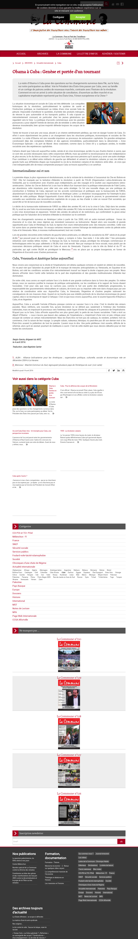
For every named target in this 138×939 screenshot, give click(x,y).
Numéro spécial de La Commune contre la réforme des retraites (24, 832)
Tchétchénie (102, 540)
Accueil (21, 53)
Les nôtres (82, 821)
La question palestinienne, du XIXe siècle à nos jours (23, 822)
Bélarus (85, 533)
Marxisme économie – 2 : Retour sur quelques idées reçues (57, 830)
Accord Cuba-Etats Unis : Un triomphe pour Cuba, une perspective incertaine (105, 387)
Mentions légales (86, 934)
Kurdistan (63, 538)
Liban (72, 538)
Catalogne (28, 536)
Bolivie (102, 533)
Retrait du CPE (17, 920)
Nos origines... (17, 887)
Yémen (33, 543)
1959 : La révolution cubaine (22, 435)
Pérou (33, 540)
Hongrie (30, 538)
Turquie (119, 540)
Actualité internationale (23, 530)
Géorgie (118, 536)
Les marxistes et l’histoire (54, 847)
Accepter (80, 17)
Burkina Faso (17, 536)
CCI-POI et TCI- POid (22, 496)
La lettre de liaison (106, 829)
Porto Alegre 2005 (44, 540)
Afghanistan (16, 533)
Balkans (77, 533)
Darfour (70, 536)
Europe (15, 553)
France (15, 503)
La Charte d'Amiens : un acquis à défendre (27, 880)
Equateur (87, 536)
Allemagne (43, 533)
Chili (36, 536)
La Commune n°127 (69, 718)
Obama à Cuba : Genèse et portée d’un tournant (29, 407)
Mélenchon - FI (19, 500)
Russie (79, 540)
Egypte (78, 536)
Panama (25, 540)
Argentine (67, 533)
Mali (77, 538)
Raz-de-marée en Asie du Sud (64, 540)
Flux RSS (72, 934)
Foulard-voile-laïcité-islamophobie (29, 518)
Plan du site (101, 934)
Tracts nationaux (85, 832)
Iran (42, 538)
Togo (112, 540)
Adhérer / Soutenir (113, 53)
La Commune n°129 (69, 641)
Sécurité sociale (20, 511)
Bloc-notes (97, 832)
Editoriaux (82, 829)
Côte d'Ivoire (54, 536)
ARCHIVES (42, 53)
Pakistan (113, 538)
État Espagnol (98, 536)
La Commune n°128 (69, 680)
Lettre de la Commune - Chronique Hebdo (94, 825)
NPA (14, 575)
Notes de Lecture (20, 571)
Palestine (15, 540)
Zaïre (40, 543)
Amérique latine (55, 533)
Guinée (22, 538)
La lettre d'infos (87, 53)
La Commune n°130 (69, 602)
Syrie (87, 540)
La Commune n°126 (69, 757)
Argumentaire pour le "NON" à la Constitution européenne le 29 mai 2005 (28, 915)
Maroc (84, 538)
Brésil (109, 533)
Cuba (63, 536)
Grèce (14, 538)
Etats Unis (109, 536)
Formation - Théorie (52, 826)
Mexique (92, 538)
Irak (37, 538)
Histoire (16, 560)
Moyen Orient (103, 538)
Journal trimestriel (102, 817)
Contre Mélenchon (19, 827)
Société (16, 522)
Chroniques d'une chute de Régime (29, 526)
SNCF (15, 507)
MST (14, 568)
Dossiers (16, 556)
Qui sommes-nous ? (86, 817)
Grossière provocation (20, 910)
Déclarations (92, 829)
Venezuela (24, 543)
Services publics (20, 515)
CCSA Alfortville (20, 583)
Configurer (58, 17)
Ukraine (15, 543)
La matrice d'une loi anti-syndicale (24, 884)
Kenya (55, 538)
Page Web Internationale (24, 579)
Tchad (93, 540)
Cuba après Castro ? (58, 435)
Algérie (34, 533)
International (18, 564)
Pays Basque (18, 549)
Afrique (26, 533)
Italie (48, 538)
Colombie (43, 536)
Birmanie (93, 533)
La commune (64, 53)
